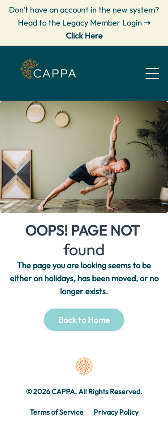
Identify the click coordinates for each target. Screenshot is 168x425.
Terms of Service (56, 412)
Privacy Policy (116, 412)
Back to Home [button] (84, 320)
